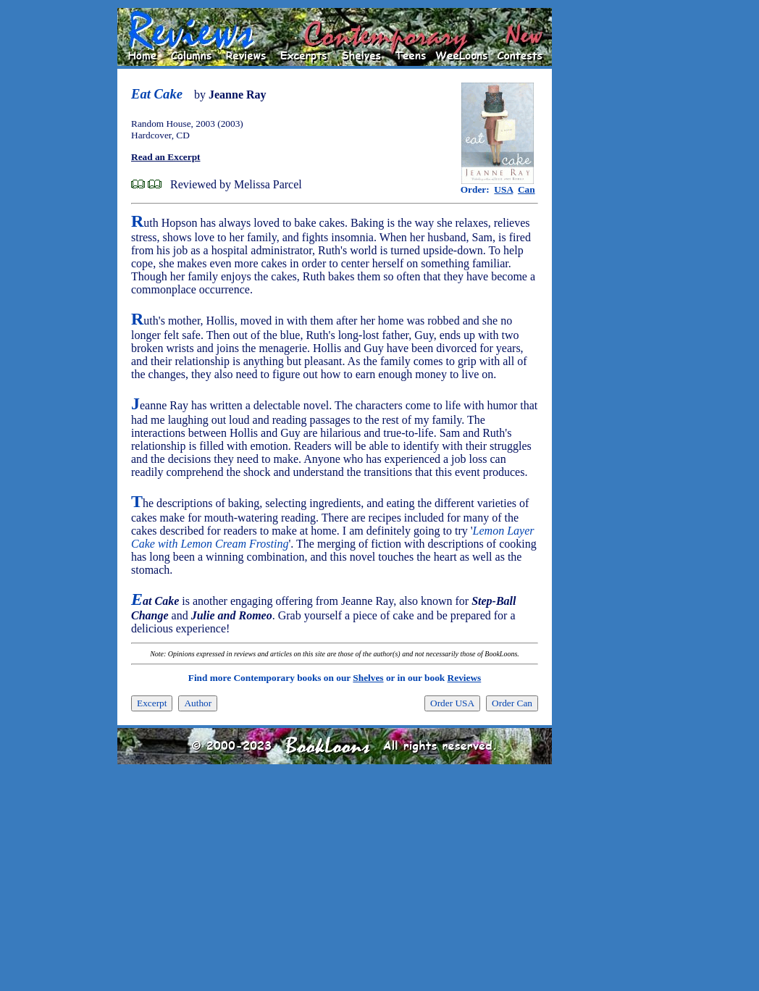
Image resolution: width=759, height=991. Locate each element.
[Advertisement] (598, 225)
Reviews (465, 677)
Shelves (368, 677)
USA (503, 189)
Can (526, 189)
